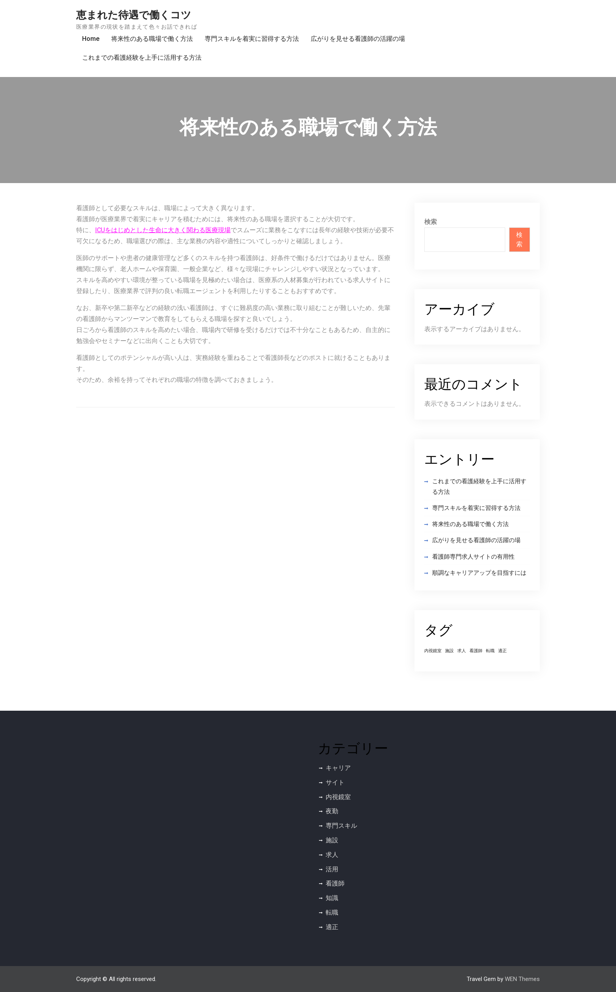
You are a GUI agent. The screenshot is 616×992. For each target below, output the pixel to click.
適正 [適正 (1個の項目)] (502, 650)
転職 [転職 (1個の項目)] (490, 650)
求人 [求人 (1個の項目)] (461, 650)
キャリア (338, 768)
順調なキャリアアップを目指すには (479, 572)
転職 (332, 912)
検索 (430, 222)
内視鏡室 (338, 797)
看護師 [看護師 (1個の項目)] (475, 650)
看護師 (335, 883)
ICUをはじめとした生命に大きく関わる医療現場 (163, 230)
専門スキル (341, 825)
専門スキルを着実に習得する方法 (252, 38)
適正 (332, 927)
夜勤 (332, 811)
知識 (332, 898)
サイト (335, 782)
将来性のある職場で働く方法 (152, 38)
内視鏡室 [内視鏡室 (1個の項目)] (433, 650)
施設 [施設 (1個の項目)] (449, 650)
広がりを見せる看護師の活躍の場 (358, 38)
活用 (332, 869)
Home (90, 38)
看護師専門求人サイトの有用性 (473, 556)
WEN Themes (522, 979)
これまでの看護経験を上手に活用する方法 (142, 57)
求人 (332, 854)
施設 (332, 840)
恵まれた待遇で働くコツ (133, 15)
